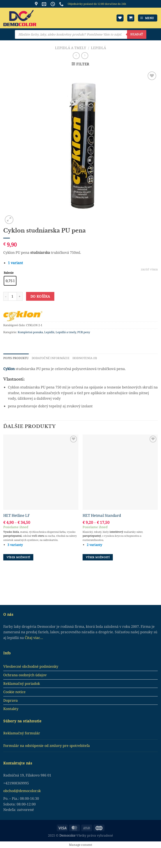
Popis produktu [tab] (15, 358)
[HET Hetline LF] (40, 472)
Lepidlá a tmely (70, 47)
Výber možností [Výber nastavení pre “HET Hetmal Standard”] (98, 557)
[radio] (10, 280)
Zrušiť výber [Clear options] (149, 269)
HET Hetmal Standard (102, 515)
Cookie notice (14, 691)
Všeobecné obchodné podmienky (30, 666)
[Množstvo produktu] (12, 296)
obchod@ (11, 790)
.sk (38, 790)
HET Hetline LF (16, 515)
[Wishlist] (120, 18)
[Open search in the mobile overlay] (80, 34)
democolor (27, 790)
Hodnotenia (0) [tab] (84, 358)
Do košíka (40, 296)
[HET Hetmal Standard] (120, 472)
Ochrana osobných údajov (25, 675)
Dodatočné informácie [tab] (50, 358)
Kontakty (10, 708)
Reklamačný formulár (21, 733)
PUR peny (83, 332)
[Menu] (147, 18)
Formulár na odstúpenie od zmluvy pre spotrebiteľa (46, 745)
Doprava (10, 700)
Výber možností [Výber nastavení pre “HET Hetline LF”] (18, 557)
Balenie (9, 272)
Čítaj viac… (34, 637)
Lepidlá (98, 47)
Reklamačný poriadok (21, 683)
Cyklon (9, 368)
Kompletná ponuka (30, 332)
